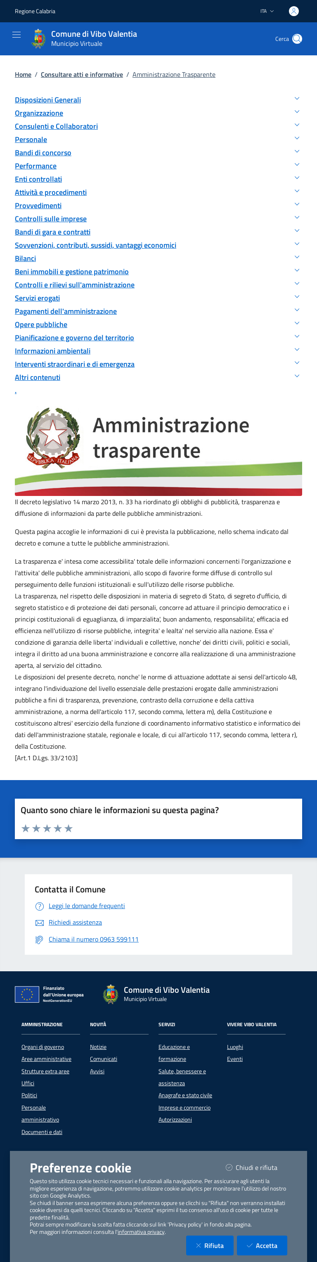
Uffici (27, 1083)
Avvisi (97, 1071)
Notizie (98, 1046)
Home (23, 74)
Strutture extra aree (45, 1071)
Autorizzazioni (175, 1119)
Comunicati (103, 1058)
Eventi (235, 1058)
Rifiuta (215, 1245)
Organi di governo (42, 1046)
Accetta (267, 1245)
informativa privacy (141, 1231)
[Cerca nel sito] (297, 39)
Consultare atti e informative (82, 74)
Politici (29, 1095)
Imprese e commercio (184, 1107)
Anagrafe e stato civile (185, 1095)
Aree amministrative (46, 1058)
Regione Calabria (35, 11)
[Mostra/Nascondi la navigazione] (16, 35)
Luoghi (235, 1046)
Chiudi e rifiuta (256, 1167)
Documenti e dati (41, 1131)
